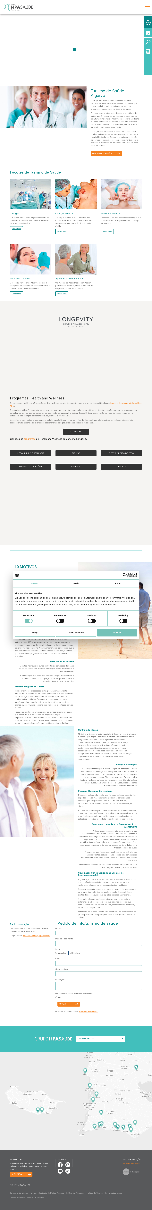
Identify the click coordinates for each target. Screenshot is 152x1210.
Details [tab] (76, 583)
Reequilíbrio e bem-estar (30, 453)
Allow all (117, 632)
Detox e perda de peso (121, 453)
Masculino (60, 953)
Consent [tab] (34, 583)
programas (29, 438)
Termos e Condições (19, 1193)
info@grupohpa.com (131, 1163)
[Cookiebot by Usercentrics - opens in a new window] (125, 575)
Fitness (76, 453)
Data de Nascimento (64, 939)
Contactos (39, 1198)
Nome (58, 928)
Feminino (75, 953)
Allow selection (76, 632)
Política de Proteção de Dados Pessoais (47, 1193)
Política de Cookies (95, 1193)
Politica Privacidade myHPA (21, 1198)
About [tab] (118, 583)
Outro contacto (61, 969)
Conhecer (76, 431)
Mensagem (60, 979)
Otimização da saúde (30, 466)
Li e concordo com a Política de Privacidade (74, 993)
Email (57, 959)
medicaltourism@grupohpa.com (36, 935)
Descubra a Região (102, 153)
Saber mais (16, 228)
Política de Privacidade (88, 1011)
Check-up (121, 466)
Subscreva (17, 1174)
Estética (75, 466)
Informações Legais (113, 1193)
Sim (58, 997)
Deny (35, 632)
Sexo (57, 949)
